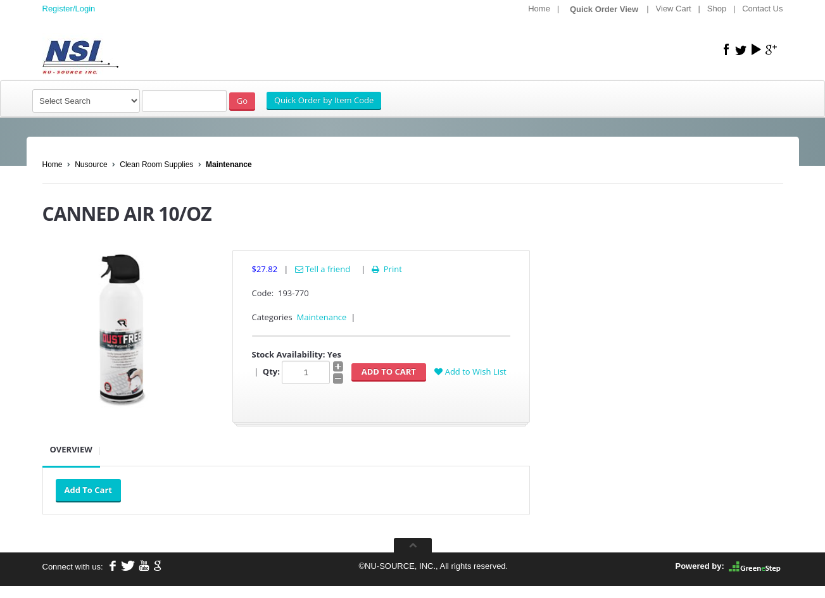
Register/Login (69, 8)
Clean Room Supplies (156, 164)
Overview (71, 449)
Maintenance (229, 164)
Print (386, 269)
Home (539, 8)
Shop (716, 8)
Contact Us (762, 8)
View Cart (673, 8)
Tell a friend (323, 269)
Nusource (91, 164)
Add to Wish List (470, 371)
